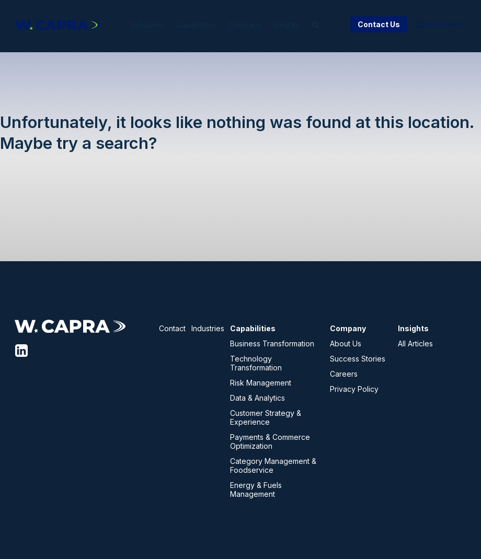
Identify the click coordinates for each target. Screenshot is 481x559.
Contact (172, 328)
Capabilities (196, 24)
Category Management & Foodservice (273, 465)
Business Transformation (272, 343)
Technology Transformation (256, 363)
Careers (344, 373)
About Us (345, 343)
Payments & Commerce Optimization (270, 441)
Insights (299, 24)
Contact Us (379, 24)
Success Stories (357, 358)
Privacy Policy (354, 389)
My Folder (447, 24)
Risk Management (260, 382)
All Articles (415, 343)
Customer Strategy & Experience (265, 417)
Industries (139, 24)
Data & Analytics (257, 397)
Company (251, 24)
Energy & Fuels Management (256, 489)
